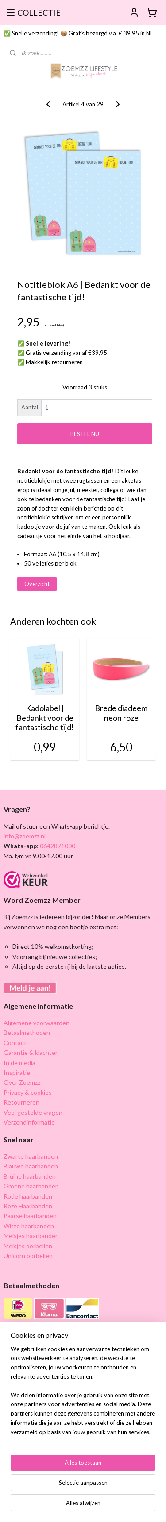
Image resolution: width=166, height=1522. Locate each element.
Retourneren (21, 1102)
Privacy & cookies (28, 1092)
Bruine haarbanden (30, 1176)
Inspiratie (17, 1072)
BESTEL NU (84, 433)
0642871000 (57, 845)
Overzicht (37, 584)
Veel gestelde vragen (33, 1112)
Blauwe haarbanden (31, 1166)
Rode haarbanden (28, 1196)
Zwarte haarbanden (31, 1156)
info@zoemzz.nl (25, 836)
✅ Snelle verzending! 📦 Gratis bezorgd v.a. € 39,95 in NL (78, 33)
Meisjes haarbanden (31, 1235)
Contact (15, 1042)
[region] (83, 1394)
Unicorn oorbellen (28, 1255)
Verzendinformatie (29, 1122)
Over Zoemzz (22, 1082)
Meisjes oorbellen (28, 1246)
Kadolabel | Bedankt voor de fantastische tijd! (44, 718)
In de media (19, 1062)
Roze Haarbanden (28, 1206)
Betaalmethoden (27, 1032)
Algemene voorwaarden (36, 1022)
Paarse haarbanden (30, 1215)
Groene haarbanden (31, 1186)
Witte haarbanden (29, 1226)
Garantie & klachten (31, 1052)
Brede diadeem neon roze (121, 713)
